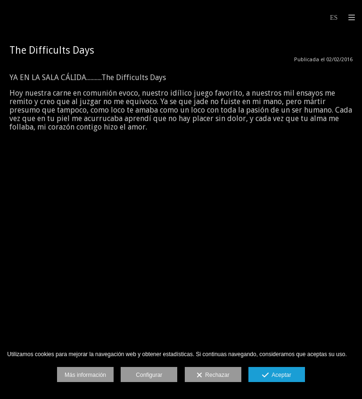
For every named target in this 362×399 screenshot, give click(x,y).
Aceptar (276, 375)
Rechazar (213, 375)
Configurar (149, 375)
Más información (85, 375)
